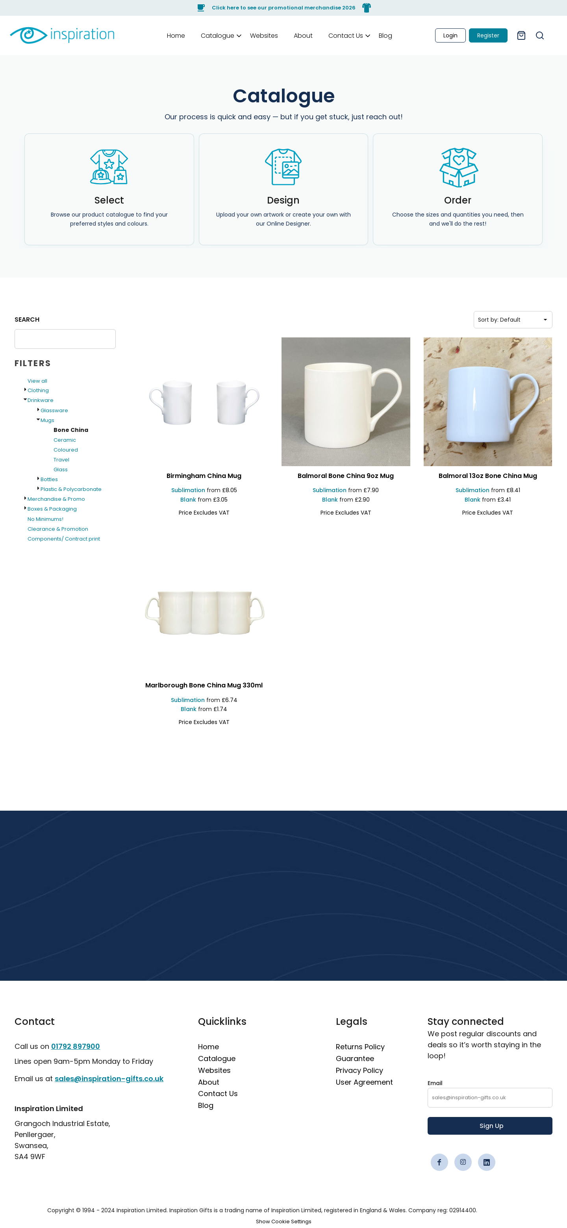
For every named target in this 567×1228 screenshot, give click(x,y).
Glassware (54, 410)
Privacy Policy (359, 1070)
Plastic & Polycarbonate (71, 489)
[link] (62, 35)
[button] (217, 35)
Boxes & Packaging (52, 509)
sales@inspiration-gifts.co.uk (109, 1079)
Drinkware (41, 400)
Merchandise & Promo (56, 499)
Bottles (49, 479)
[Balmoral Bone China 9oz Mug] (346, 476)
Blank (188, 500)
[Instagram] (463, 1162)
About (208, 1082)
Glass (61, 469)
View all (37, 381)
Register (488, 35)
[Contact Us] (345, 35)
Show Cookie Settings (283, 1221)
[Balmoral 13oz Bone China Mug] (488, 476)
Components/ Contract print (64, 539)
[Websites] (264, 35)
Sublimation (188, 490)
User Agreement (364, 1082)
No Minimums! (45, 519)
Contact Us (218, 1093)
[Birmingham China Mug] (204, 476)
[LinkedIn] (486, 1162)
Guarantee (355, 1058)
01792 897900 (75, 1046)
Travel (61, 459)
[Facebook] (439, 1162)
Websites (214, 1070)
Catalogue (216, 1058)
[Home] (176, 35)
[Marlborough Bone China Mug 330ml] (204, 685)
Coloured (66, 450)
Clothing (38, 390)
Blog (205, 1105)
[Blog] (385, 35)
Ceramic (65, 440)
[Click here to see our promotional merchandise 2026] (283, 8)
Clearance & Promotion (58, 529)
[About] (303, 35)
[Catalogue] (217, 35)
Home (208, 1047)
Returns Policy (360, 1047)
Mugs (47, 420)
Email (435, 1083)
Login (450, 35)
